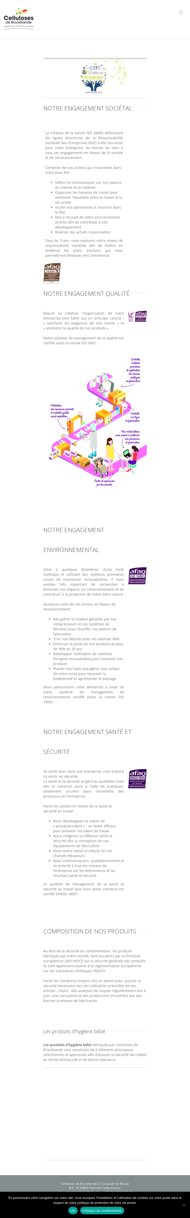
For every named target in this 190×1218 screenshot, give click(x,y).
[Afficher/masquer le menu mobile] (181, 12)
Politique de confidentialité (102, 1211)
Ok (73, 1211)
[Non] (183, 1204)
